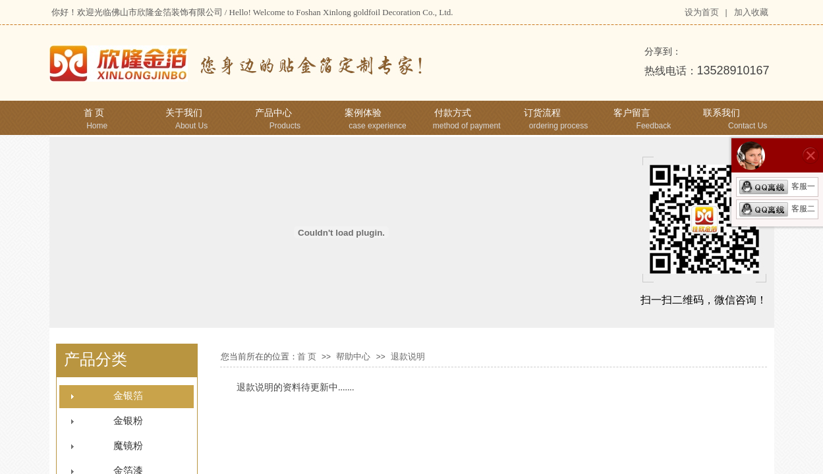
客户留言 (631, 113)
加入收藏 (751, 12)
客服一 (777, 186)
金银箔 (128, 395)
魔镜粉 (128, 445)
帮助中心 (353, 356)
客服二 (777, 208)
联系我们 (721, 113)
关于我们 (183, 113)
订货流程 (542, 113)
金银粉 (128, 420)
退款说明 (408, 356)
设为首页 (702, 12)
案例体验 (363, 113)
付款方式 (452, 113)
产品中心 (273, 113)
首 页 (94, 113)
